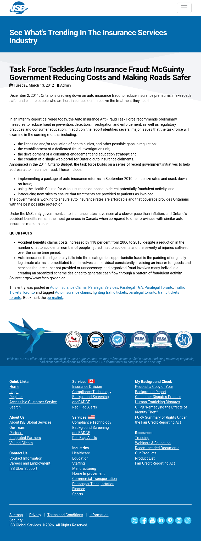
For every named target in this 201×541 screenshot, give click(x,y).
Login (14, 392)
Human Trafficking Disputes (157, 402)
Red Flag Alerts (84, 407)
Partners (16, 433)
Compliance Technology (91, 392)
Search (15, 407)
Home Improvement (88, 473)
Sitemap (16, 515)
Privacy (35, 515)
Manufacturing (84, 468)
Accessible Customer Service (33, 402)
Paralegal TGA (131, 287)
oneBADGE (81, 402)
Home (14, 386)
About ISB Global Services (30, 422)
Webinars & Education (153, 443)
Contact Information (25, 458)
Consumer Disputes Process (158, 397)
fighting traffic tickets (110, 292)
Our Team (17, 427)
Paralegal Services (103, 287)
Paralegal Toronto (158, 287)
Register (16, 397)
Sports (77, 494)
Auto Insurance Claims (68, 287)
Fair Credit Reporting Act (155, 463)
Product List (145, 458)
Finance (78, 489)
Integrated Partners (25, 438)
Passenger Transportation (93, 484)
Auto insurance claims (73, 292)
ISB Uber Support (23, 468)
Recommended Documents (157, 448)
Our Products (146, 453)
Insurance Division (87, 386)
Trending (142, 438)
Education (80, 458)
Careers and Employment (29, 463)
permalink (55, 298)
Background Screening (90, 397)
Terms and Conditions (65, 515)
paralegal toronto (143, 292)
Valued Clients (21, 443)
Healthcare (81, 453)
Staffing (78, 463)
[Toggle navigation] (184, 8)
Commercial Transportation (94, 479)
